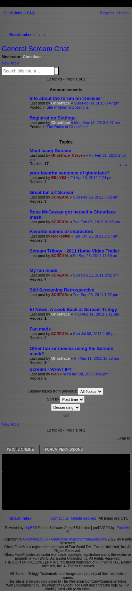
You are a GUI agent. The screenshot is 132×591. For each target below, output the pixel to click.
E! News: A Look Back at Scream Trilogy (73, 309)
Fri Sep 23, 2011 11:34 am (95, 256)
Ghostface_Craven (68, 155)
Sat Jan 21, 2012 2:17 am (96, 236)
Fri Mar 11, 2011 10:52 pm (96, 358)
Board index (20, 34)
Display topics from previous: (65, 391)
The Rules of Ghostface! (67, 127)
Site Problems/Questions (68, 107)
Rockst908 (60, 236)
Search (56, 71)
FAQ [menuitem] (31, 13)
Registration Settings (53, 117)
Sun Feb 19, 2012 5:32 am (95, 197)
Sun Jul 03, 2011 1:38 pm (94, 334)
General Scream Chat (35, 49)
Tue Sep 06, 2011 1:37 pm (95, 295)
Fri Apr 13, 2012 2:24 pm (92, 178)
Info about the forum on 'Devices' (66, 98)
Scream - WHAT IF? (51, 369)
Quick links (12, 13)
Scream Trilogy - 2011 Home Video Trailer (74, 251)
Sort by (65, 399)
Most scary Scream (50, 150)
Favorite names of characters (61, 231)
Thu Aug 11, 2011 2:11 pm (96, 314)
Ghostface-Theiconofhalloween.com (79, 539)
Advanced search (60, 70)
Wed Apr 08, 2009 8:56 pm (86, 374)
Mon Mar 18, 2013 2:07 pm (97, 122)
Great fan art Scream (52, 192)
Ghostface (32, 57)
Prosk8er (123, 528)
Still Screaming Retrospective (62, 290)
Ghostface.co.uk (36, 539)
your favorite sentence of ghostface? (70, 173)
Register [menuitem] (107, 13)
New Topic (10, 63)
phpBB (29, 528)
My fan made (43, 270)
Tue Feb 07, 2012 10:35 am (96, 222)
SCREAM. (60, 197)
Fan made (40, 329)
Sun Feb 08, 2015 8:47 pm (96, 103)
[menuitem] (83, 518)
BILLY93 (58, 178)
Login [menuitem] (124, 13)
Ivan (55, 374)
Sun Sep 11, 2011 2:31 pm (95, 275)
